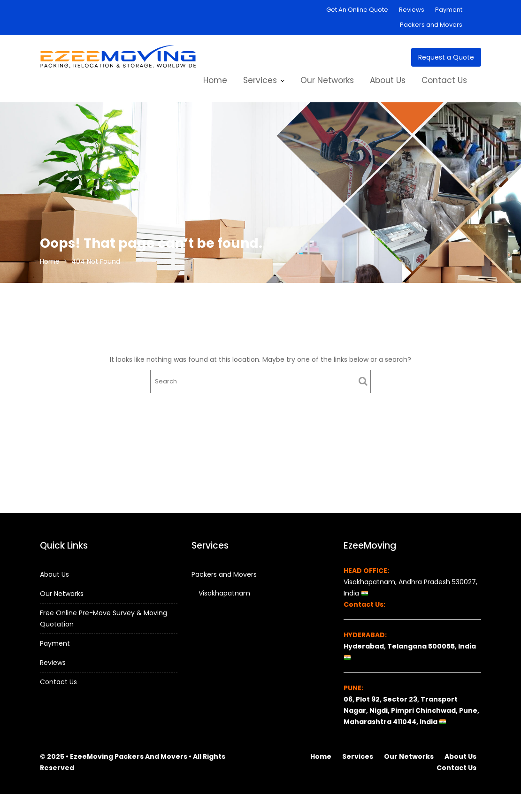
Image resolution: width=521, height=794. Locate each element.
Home (215, 80)
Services (260, 80)
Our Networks (327, 80)
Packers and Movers (431, 24)
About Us (388, 80)
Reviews (411, 9)
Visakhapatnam (224, 593)
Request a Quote (446, 57)
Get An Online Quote (357, 9)
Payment (448, 9)
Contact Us (444, 80)
